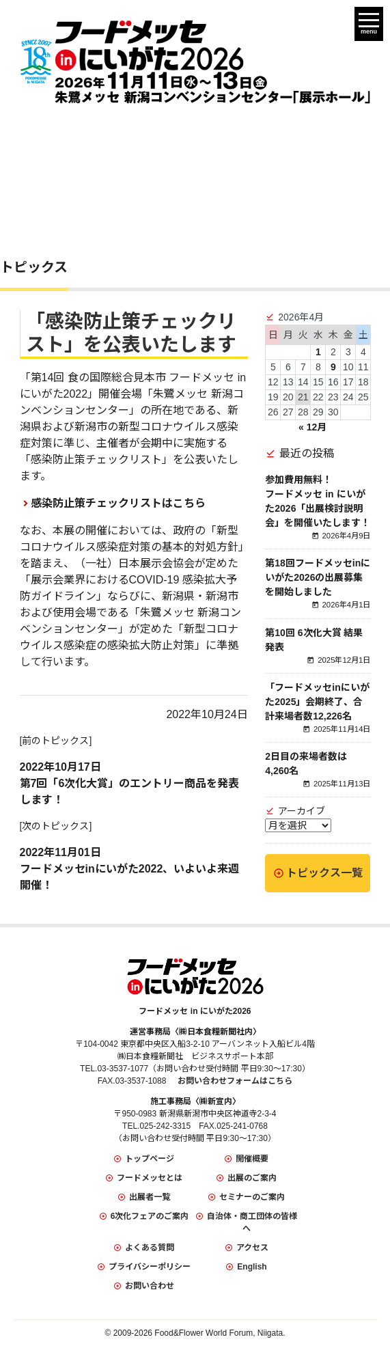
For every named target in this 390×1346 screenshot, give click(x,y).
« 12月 (312, 427)
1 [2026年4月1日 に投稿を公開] (318, 351)
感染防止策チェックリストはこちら (118, 503)
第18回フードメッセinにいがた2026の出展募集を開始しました (317, 577)
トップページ (149, 1159)
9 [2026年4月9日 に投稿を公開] (333, 366)
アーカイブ (301, 811)
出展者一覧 (149, 1197)
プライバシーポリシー (150, 1267)
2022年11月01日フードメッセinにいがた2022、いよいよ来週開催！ (130, 869)
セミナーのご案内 (252, 1197)
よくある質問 (149, 1247)
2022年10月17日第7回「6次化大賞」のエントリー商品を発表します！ (130, 783)
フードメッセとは (149, 1178)
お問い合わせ (149, 1286)
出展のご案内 (252, 1178)
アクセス (252, 1247)
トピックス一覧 (324, 873)
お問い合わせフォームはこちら (235, 1081)
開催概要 (252, 1159)
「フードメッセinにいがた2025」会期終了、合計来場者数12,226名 (317, 702)
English (251, 1267)
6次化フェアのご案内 (150, 1216)
